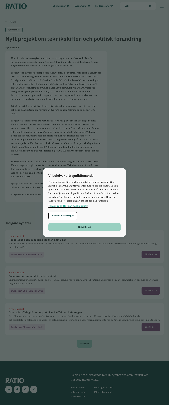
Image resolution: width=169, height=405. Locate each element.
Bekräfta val (84, 227)
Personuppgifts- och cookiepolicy (68, 206)
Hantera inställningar (63, 216)
